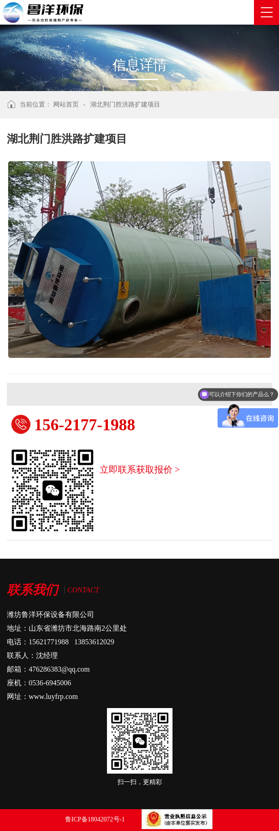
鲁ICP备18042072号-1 (95, 819)
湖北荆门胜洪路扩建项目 (125, 104)
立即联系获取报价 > (140, 469)
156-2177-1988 (84, 425)
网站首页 (66, 104)
